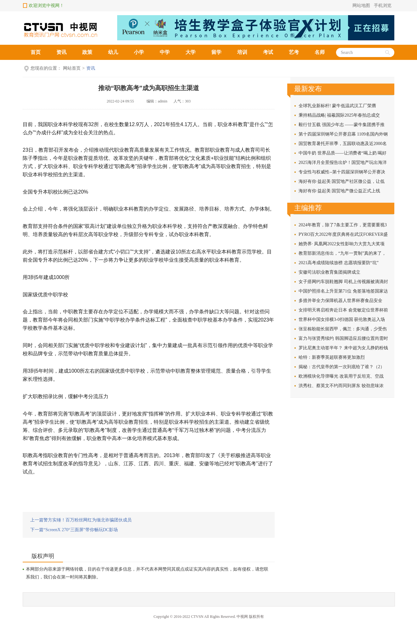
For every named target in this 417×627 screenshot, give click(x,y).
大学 (191, 52)
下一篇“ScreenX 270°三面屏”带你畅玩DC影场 (74, 529)
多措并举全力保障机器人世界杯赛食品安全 (340, 300)
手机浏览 (382, 5)
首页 (36, 52)
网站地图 (361, 5)
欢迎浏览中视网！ (46, 5)
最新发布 (308, 89)
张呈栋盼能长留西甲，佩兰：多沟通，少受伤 (343, 329)
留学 (216, 52)
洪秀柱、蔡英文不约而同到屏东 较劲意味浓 (341, 385)
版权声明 (42, 556)
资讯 (61, 52)
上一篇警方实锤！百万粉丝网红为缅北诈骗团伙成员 (81, 520)
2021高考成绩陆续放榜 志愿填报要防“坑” (339, 262)
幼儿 (113, 52)
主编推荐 (308, 208)
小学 (139, 52)
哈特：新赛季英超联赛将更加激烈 (332, 357)
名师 (320, 52)
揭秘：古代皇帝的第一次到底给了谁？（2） (342, 366)
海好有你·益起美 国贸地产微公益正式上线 (339, 191)
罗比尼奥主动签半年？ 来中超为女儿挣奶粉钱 (343, 347)
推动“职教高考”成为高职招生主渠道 (148, 87)
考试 (268, 52)
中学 (165, 52)
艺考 (294, 52)
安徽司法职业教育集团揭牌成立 (329, 272)
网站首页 (72, 68)
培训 (242, 52)
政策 (87, 52)
